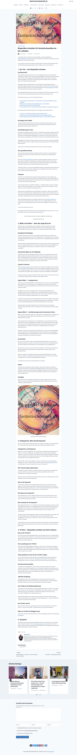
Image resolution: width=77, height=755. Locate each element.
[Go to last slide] (10, 680)
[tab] (36, 694)
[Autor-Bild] (18, 54)
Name (18, 724)
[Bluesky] (33, 8)
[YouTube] (42, 8)
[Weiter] (66, 680)
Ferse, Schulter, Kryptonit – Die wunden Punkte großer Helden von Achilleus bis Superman (39, 106)
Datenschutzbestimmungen (31, 730)
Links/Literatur (41, 4)
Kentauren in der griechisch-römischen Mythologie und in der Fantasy (34, 103)
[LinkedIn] (46, 8)
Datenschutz (53, 4)
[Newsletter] (31, 8)
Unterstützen (60, 4)
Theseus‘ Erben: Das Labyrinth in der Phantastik (30, 105)
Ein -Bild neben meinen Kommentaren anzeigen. (29, 728)
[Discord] (35, 8)
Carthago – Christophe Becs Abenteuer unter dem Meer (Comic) (33, 113)
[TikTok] (44, 8)
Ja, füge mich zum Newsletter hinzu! (24, 733)
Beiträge (15, 4)
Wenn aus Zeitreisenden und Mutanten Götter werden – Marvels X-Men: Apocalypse (37, 116)
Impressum (47, 4)
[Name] (23, 724)
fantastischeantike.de (22, 58)
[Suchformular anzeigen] (71, 1)
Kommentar (19, 707)
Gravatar (21, 728)
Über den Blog (34, 4)
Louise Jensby (35, 690)
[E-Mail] (39, 724)
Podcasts (21, 4)
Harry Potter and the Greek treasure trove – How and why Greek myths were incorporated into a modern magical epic (38, 685)
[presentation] (18, 672)
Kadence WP (51, 751)
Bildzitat (31, 354)
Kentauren (25, 591)
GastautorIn (14, 688)
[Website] (54, 724)
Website (49, 724)
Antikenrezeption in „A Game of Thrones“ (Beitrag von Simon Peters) (27, 654)
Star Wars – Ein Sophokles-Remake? (50, 653)
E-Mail (33, 724)
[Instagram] (37, 8)
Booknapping (20, 615)
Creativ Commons (26, 266)
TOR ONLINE (37, 558)
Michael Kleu (23, 53)
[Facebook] (40, 8)
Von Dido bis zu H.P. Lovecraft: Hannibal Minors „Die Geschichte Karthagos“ (36, 115)
